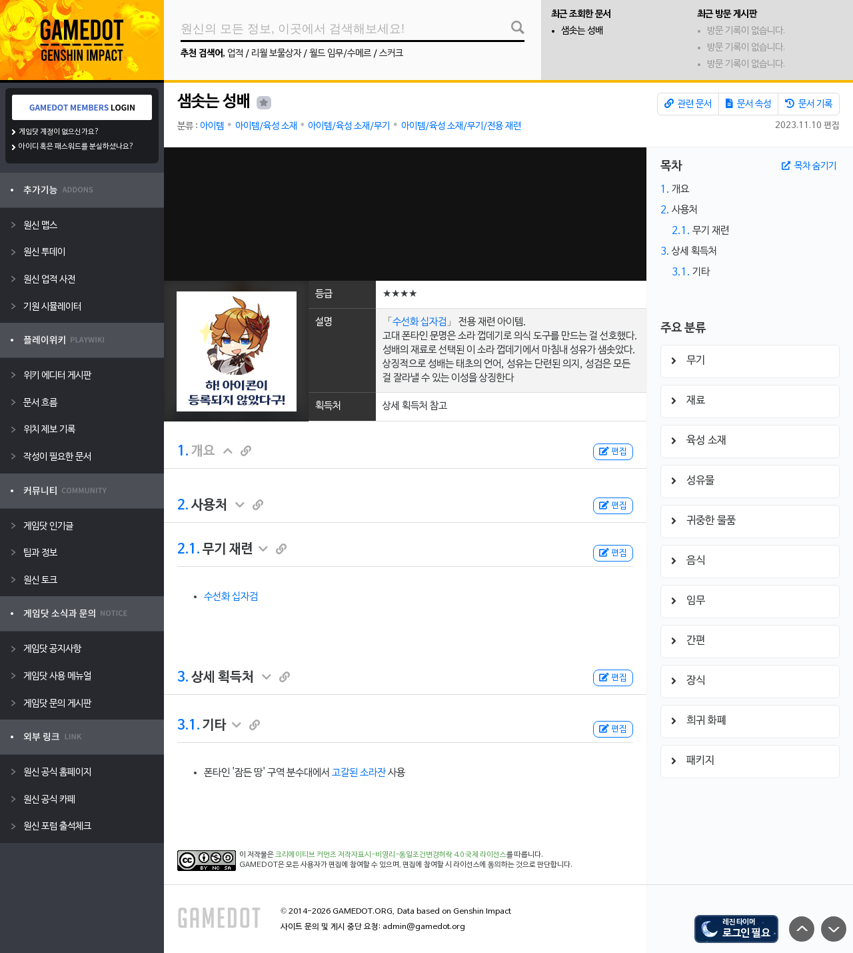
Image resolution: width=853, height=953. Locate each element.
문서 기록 (808, 104)
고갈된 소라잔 (359, 773)
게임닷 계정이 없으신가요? (59, 132)
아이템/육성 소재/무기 (349, 126)
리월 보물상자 (276, 54)
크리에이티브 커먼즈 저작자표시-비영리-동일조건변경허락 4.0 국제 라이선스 (390, 855)
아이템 (212, 126)
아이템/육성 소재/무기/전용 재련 (461, 126)
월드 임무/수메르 (340, 54)
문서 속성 (748, 104)
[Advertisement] (405, 214)
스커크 (391, 54)
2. (183, 505)
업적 (235, 54)
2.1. (188, 549)
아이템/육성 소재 (266, 126)
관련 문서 (688, 104)
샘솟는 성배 (582, 31)
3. (183, 677)
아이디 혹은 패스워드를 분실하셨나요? (76, 147)
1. (183, 451)
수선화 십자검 (419, 322)
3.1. (188, 725)
